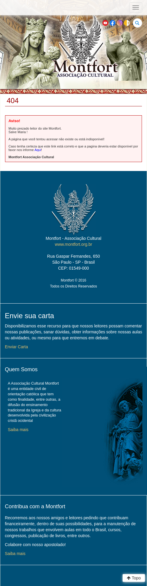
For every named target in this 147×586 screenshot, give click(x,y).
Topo (134, 578)
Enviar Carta (16, 346)
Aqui (38, 150)
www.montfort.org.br (73, 244)
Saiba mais (18, 429)
